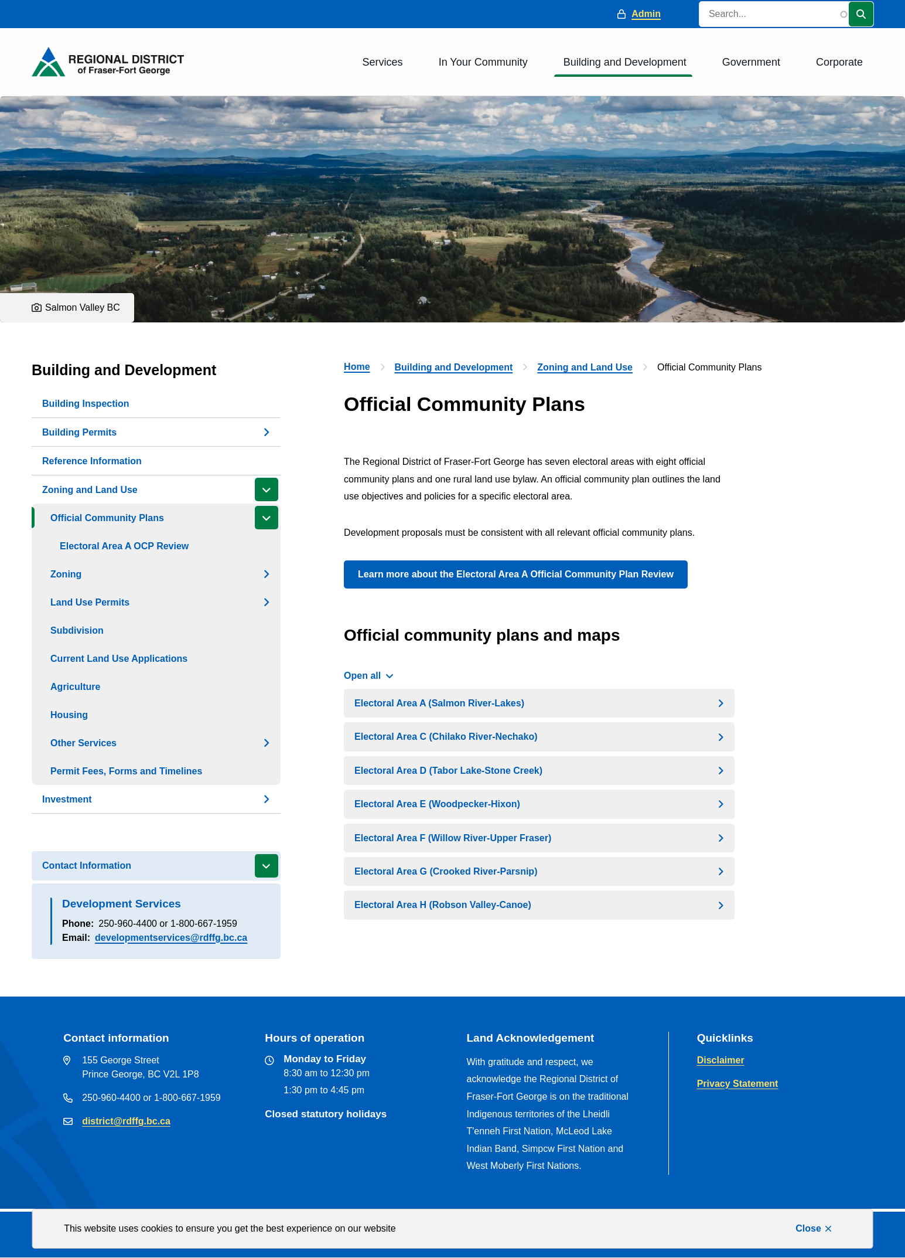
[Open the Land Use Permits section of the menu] (266, 602)
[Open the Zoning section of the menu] (266, 574)
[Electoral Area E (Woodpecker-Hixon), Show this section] (539, 804)
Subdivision (77, 630)
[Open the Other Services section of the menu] (266, 742)
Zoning (65, 574)
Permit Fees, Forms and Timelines (126, 771)
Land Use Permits (89, 602)
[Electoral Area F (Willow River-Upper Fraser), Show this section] (539, 838)
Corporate (839, 62)
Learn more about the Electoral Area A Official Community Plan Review (516, 574)
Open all (362, 676)
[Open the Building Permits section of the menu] (266, 432)
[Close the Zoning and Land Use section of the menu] (266, 489)
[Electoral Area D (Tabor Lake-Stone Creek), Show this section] (539, 770)
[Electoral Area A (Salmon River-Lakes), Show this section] (539, 703)
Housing (69, 715)
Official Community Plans (107, 518)
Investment (66, 799)
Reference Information (92, 461)
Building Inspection (85, 404)
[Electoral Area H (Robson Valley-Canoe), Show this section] (539, 904)
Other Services (83, 743)
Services (383, 62)
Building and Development (625, 62)
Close (808, 1228)
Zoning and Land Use (90, 490)
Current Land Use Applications (118, 659)
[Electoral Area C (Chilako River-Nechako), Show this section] (539, 736)
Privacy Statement (737, 1084)
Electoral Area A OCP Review (124, 546)
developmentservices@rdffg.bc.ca (171, 938)
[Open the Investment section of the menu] (266, 799)
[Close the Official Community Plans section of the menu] (266, 517)
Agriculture (75, 687)
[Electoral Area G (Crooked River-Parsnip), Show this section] (539, 871)
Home (357, 367)
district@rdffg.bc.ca (126, 1121)
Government (751, 62)
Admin (646, 14)
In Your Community (483, 62)
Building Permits (79, 432)
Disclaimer (721, 1060)
